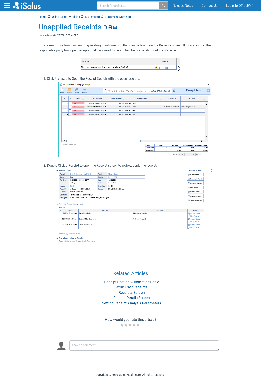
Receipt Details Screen (131, 298)
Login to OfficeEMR (240, 6)
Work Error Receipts (131, 287)
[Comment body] (144, 345)
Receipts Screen (131, 292)
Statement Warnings (118, 16)
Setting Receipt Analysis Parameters (131, 303)
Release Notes (183, 6)
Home (42, 16)
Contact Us (209, 6)
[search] (128, 5)
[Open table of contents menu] (8, 5)
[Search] (163, 5)
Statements (92, 16)
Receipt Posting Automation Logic (131, 282)
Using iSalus (59, 16)
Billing (76, 16)
